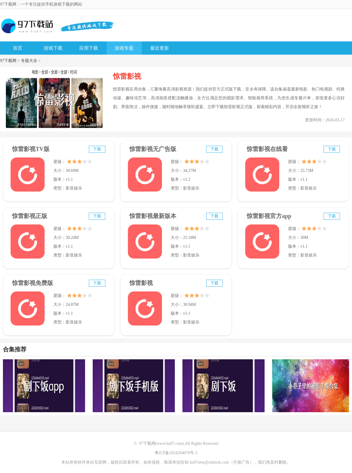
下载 (97, 149)
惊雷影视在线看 (267, 149)
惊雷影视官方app (269, 216)
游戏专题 (124, 48)
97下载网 (8, 60)
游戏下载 (53, 48)
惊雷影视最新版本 (152, 216)
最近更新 (159, 48)
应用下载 (88, 48)
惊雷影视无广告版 (152, 149)
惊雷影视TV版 (31, 149)
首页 (17, 48)
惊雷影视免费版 (32, 283)
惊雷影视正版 (29, 216)
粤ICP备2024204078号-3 (176, 453)
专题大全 (29, 60)
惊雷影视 (141, 283)
